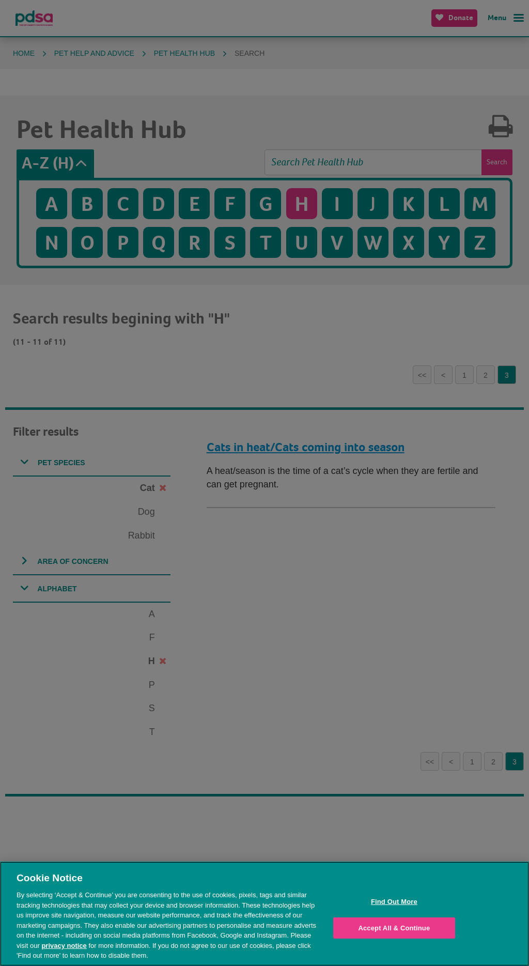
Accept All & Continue (394, 928)
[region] (264, 914)
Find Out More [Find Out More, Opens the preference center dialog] (394, 902)
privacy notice (63, 945)
